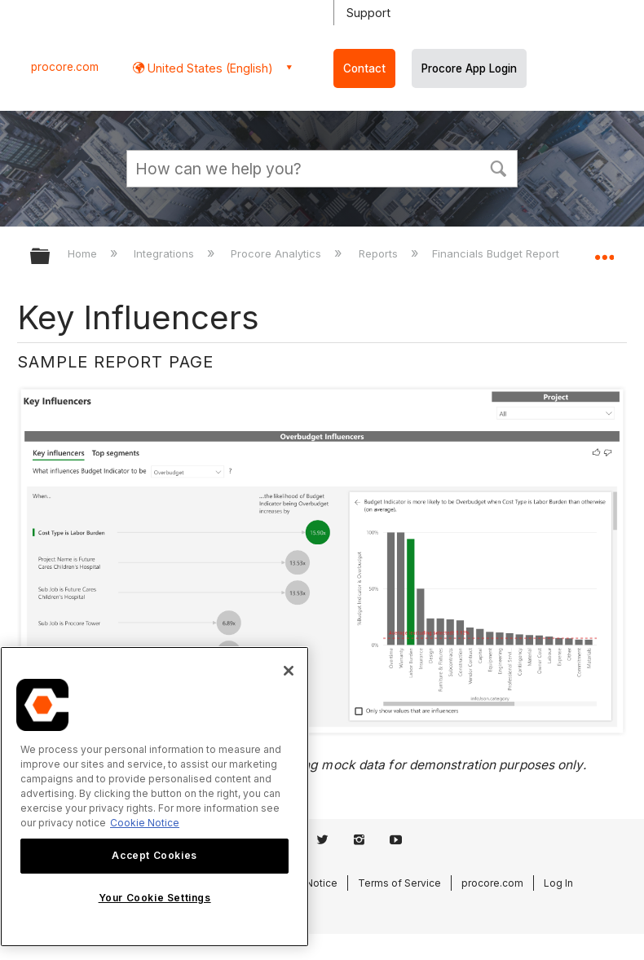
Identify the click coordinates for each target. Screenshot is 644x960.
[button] (498, 167)
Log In (558, 883)
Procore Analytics (277, 253)
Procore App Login (469, 68)
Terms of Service (399, 883)
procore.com (65, 66)
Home (84, 253)
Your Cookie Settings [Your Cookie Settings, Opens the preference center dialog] (155, 898)
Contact (364, 68)
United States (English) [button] (208, 68)
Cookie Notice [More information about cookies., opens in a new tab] (144, 823)
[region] (154, 796)
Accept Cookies (154, 855)
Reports (380, 253)
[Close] (289, 671)
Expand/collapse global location (604, 251)
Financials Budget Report (497, 253)
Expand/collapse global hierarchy (50, 257)
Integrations (165, 253)
